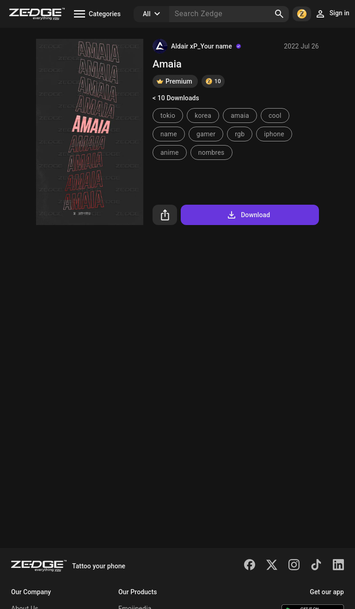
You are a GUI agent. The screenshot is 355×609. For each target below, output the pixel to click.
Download (248, 214)
